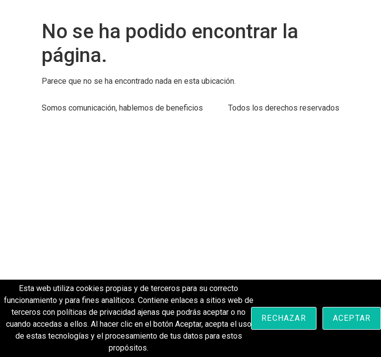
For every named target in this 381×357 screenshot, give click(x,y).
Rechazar (283, 318)
